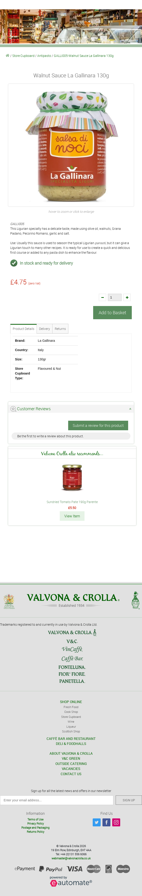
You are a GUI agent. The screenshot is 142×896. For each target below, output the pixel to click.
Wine (71, 721)
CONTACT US (71, 774)
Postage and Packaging (35, 827)
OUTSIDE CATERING (71, 763)
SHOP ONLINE (71, 701)
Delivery (44, 329)
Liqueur (71, 726)
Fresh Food (71, 707)
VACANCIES (71, 768)
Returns (60, 329)
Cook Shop (71, 712)
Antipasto (44, 55)
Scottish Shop (71, 731)
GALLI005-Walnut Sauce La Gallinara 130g (84, 55)
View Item (72, 516)
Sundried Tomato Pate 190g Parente (72, 502)
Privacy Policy (35, 823)
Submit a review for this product (98, 425)
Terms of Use (35, 819)
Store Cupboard (23, 55)
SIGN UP (129, 800)
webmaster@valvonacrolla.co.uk (71, 858)
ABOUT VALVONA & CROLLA (71, 753)
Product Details (23, 329)
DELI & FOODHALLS (71, 743)
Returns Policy (35, 831)
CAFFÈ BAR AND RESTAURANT (71, 738)
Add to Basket (112, 312)
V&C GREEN (71, 758)
